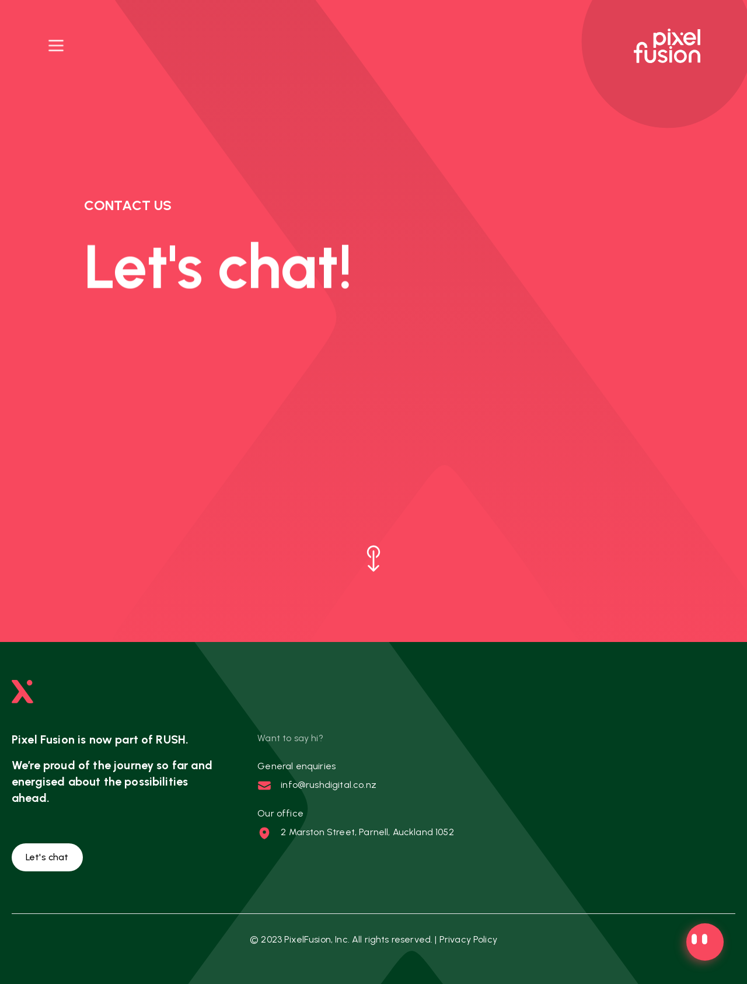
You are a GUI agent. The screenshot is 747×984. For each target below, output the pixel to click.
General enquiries (296, 766)
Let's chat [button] (47, 857)
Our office (280, 813)
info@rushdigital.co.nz (328, 784)
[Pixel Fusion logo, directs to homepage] (667, 45)
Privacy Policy (468, 939)
